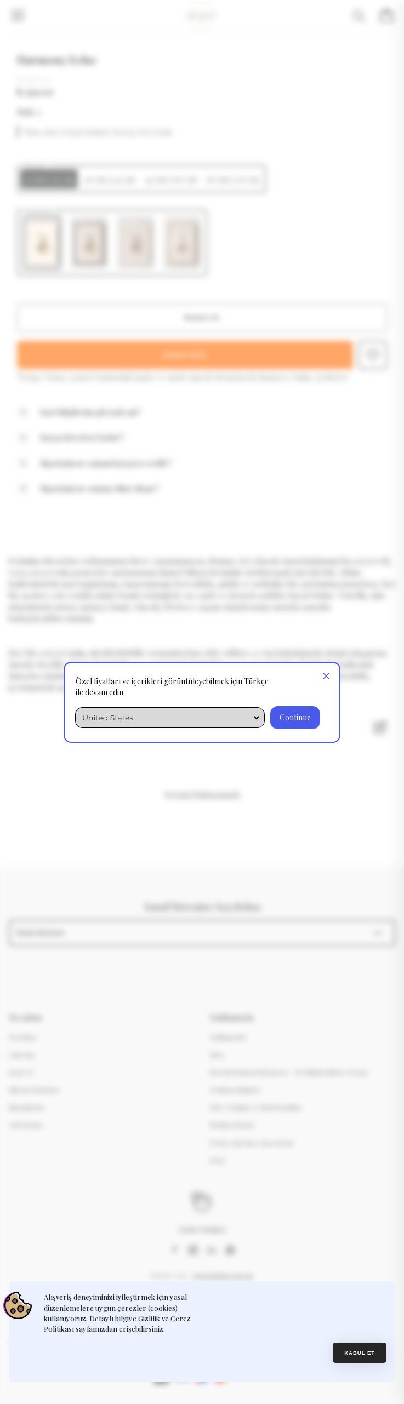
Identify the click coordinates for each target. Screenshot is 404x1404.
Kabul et (359, 1353)
